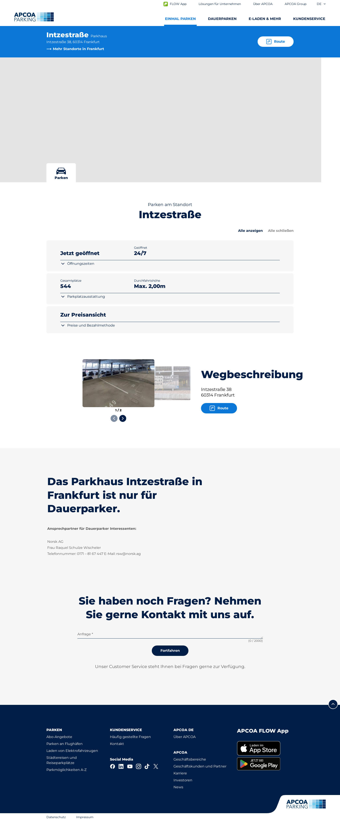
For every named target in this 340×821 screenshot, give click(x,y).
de (321, 4)
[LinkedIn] (121, 766)
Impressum (84, 817)
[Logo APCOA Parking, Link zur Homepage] (34, 17)
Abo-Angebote (59, 737)
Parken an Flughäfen (64, 744)
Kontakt (117, 744)
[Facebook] (112, 766)
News (178, 787)
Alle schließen (281, 231)
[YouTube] (129, 766)
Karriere (180, 773)
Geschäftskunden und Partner (199, 766)
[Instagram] (138, 766)
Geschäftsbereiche (189, 759)
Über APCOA (184, 737)
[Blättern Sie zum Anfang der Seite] (333, 704)
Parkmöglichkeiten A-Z (66, 770)
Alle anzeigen (250, 231)
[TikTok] (147, 766)
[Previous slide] (114, 418)
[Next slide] (122, 418)
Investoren (182, 780)
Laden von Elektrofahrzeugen (72, 751)
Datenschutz (56, 817)
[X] (156, 766)
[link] (265, 748)
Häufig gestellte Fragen (130, 737)
